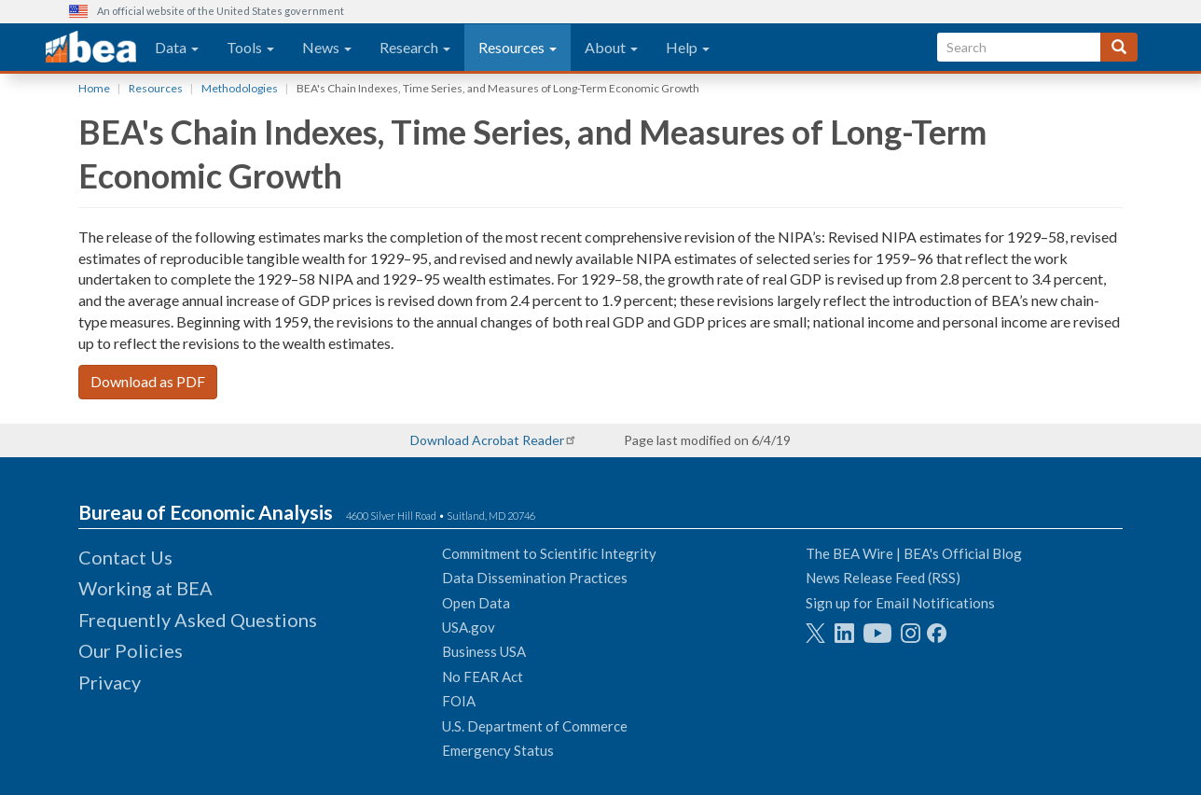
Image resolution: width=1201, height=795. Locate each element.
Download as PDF (147, 381)
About (611, 47)
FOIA (459, 700)
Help (688, 47)
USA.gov (468, 627)
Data (177, 47)
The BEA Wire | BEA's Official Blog (914, 553)
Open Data (476, 602)
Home (94, 88)
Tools (250, 47)
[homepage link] (91, 47)
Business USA (484, 651)
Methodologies (239, 88)
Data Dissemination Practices (535, 577)
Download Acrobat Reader (487, 440)
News (327, 47)
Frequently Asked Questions (197, 619)
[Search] (1119, 47)
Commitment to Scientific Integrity (549, 553)
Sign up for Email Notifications (900, 602)
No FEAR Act (482, 676)
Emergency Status (498, 750)
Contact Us (125, 557)
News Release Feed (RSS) (883, 577)
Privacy (109, 682)
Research (415, 47)
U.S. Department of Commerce (535, 726)
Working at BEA (145, 588)
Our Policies (130, 650)
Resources (517, 47)
